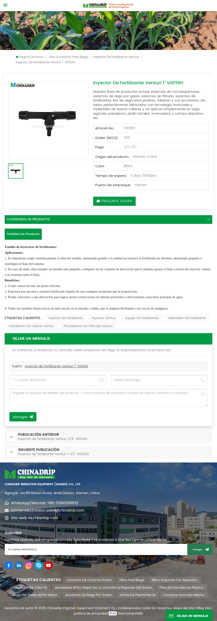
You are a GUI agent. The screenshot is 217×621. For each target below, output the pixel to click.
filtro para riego (132, 580)
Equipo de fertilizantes (142, 318)
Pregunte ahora (114, 201)
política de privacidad (91, 613)
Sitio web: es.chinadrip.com (34, 517)
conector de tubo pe (30, 587)
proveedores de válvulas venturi (88, 326)
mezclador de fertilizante (187, 318)
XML (207, 608)
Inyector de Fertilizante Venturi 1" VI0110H (56, 366)
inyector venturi (104, 318)
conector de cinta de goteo (89, 580)
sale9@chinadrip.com (65, 510)
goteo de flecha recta (138, 595)
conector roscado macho (184, 595)
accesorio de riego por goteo (88, 595)
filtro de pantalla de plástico (182, 587)
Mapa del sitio (184, 608)
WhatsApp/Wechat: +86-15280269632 (44, 502)
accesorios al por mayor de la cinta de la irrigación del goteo (103, 587)
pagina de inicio (29, 57)
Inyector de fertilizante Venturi (116, 57)
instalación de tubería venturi (31, 326)
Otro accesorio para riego (68, 57)
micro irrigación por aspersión (174, 580)
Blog (201, 608)
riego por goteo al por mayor (35, 595)
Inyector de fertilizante (65, 318)
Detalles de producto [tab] (23, 234)
